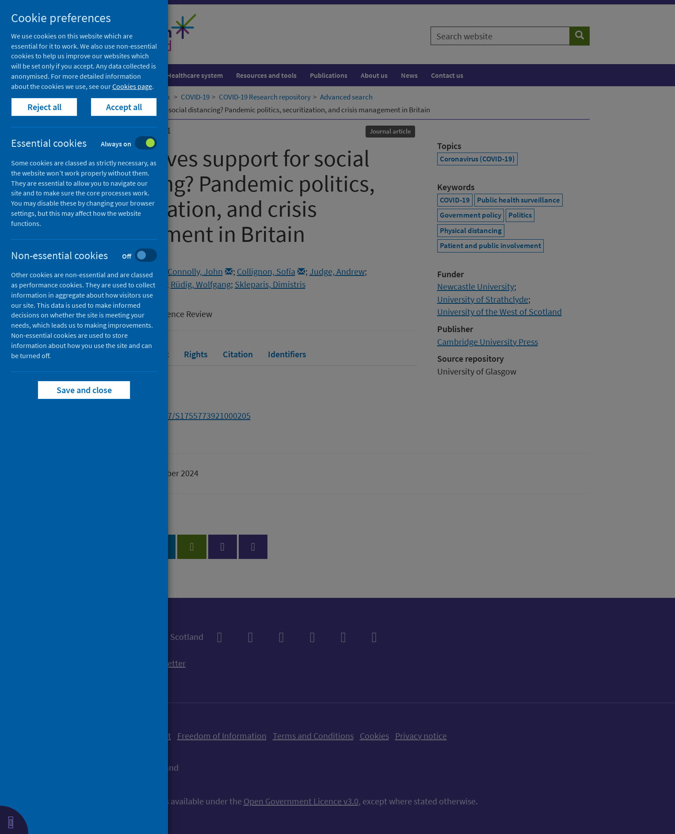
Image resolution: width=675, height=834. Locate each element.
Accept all (124, 106)
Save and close (84, 389)
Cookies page (132, 86)
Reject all (44, 106)
